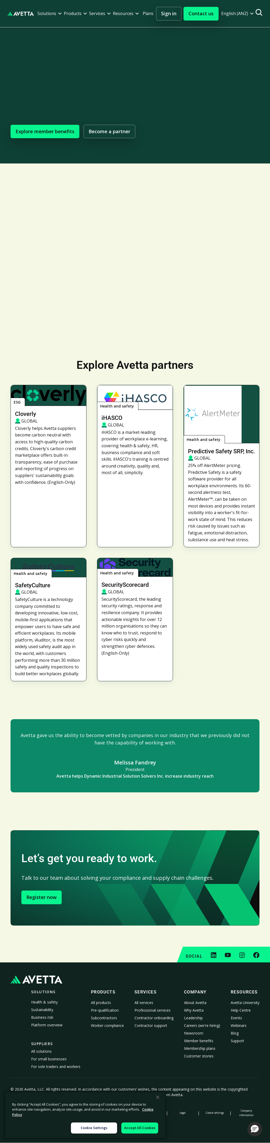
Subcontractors (104, 1017)
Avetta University (245, 1002)
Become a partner (109, 131)
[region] (85, 1115)
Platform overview (46, 1024)
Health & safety (44, 1002)
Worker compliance (107, 1025)
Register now (41, 897)
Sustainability (42, 1009)
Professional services (152, 1010)
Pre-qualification (105, 1010)
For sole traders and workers (55, 1066)
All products (101, 1002)
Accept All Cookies (139, 1127)
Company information (246, 1113)
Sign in (168, 13)
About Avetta (195, 1002)
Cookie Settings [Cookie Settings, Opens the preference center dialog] (94, 1127)
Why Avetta (194, 1010)
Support (237, 1040)
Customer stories (199, 1055)
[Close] (157, 1097)
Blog (235, 1033)
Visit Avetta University (135, 288)
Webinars (239, 1025)
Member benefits (198, 1040)
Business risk (42, 1017)
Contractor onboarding (153, 1017)
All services (143, 1002)
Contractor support (150, 1025)
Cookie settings (214, 1113)
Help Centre (241, 1010)
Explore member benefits (45, 131)
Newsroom (193, 1033)
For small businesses (49, 1058)
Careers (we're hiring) (202, 1025)
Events (236, 1017)
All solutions (41, 1051)
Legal (183, 1113)
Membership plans (199, 1048)
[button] (49, 13)
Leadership (193, 1017)
